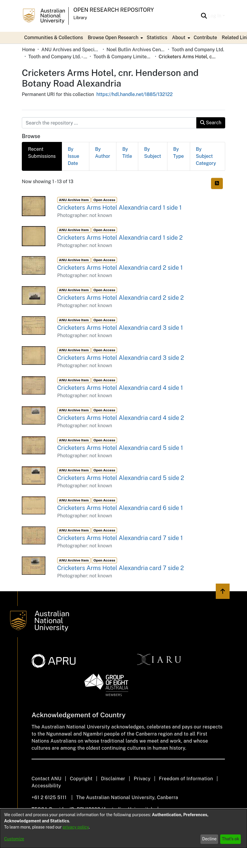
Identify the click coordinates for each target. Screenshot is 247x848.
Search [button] (210, 122)
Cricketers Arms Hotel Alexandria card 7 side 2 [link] (120, 568)
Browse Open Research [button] (113, 37)
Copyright (81, 778)
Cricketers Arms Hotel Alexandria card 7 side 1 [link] (120, 537)
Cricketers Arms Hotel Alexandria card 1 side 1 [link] (119, 207)
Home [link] (28, 49)
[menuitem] (114, 38)
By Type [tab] (178, 152)
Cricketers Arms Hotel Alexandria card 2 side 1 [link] (120, 267)
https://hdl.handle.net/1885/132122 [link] (134, 94)
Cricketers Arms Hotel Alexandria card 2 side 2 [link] (120, 297)
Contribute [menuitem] (205, 37)
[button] (204, 15)
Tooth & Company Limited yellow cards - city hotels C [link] (122, 56)
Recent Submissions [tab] (42, 152)
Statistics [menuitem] (156, 37)
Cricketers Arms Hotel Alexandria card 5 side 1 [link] (120, 447)
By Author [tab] (102, 152)
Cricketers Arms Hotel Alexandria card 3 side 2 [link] (120, 357)
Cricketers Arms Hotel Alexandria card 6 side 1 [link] (120, 507)
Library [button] (80, 17)
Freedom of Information (186, 778)
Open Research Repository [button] (113, 10)
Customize (14, 839)
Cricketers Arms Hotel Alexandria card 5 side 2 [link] (120, 477)
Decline (209, 839)
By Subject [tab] (152, 152)
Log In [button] (215, 16)
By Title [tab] (127, 152)
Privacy (142, 778)
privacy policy (76, 827)
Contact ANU (46, 778)
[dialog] (123, 828)
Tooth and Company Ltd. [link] (198, 49)
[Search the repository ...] (109, 122)
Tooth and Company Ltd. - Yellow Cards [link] (57, 56)
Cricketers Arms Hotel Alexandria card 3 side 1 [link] (120, 327)
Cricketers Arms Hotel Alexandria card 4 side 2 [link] (120, 417)
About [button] (178, 37)
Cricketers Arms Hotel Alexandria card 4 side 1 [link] (120, 387)
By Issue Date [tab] (73, 156)
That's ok (230, 839)
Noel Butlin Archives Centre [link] (135, 49)
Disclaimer (113, 778)
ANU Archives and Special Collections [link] (70, 49)
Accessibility (46, 786)
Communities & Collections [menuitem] (53, 37)
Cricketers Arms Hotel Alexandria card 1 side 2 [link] (120, 237)
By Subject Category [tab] (206, 156)
